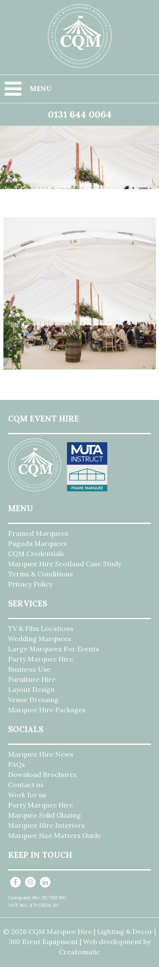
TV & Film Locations (40, 628)
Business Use (29, 669)
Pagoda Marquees (37, 543)
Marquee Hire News (40, 754)
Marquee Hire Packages (47, 709)
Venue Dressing (33, 699)
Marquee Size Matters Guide (54, 835)
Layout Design (31, 689)
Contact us (26, 784)
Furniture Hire (32, 679)
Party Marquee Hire (40, 659)
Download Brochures (42, 774)
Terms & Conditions (40, 574)
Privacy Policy (30, 584)
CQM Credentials (36, 553)
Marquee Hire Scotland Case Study (64, 563)
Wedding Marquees (39, 638)
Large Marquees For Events (53, 649)
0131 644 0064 (80, 114)
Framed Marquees (38, 533)
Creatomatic (79, 952)
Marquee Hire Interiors (46, 825)
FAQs (16, 764)
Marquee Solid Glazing (44, 815)
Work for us (27, 795)
